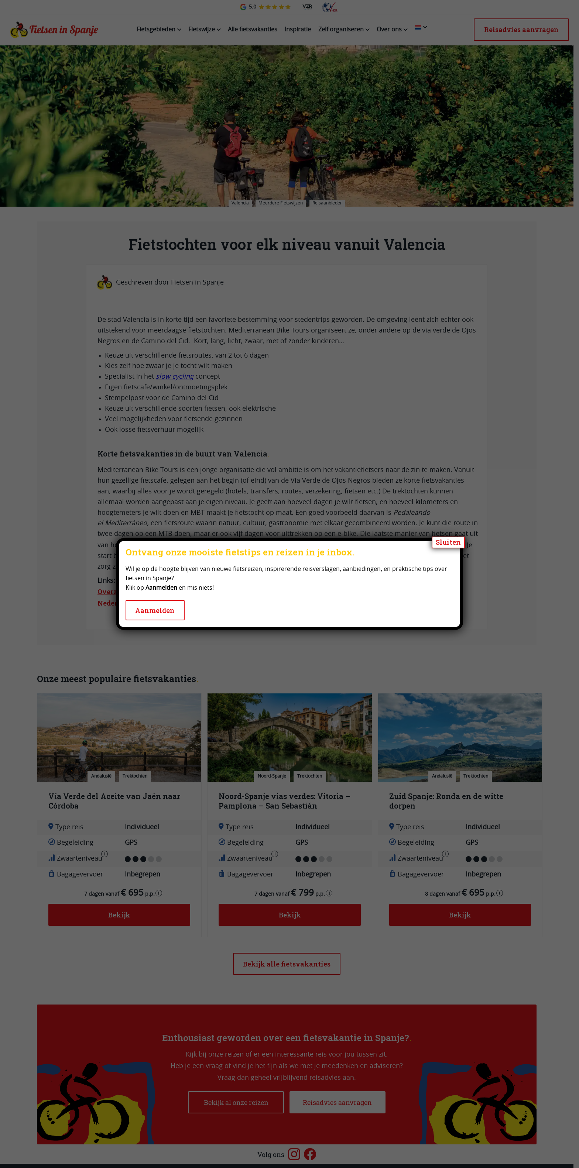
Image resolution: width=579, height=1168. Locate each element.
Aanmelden (155, 610)
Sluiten (448, 542)
